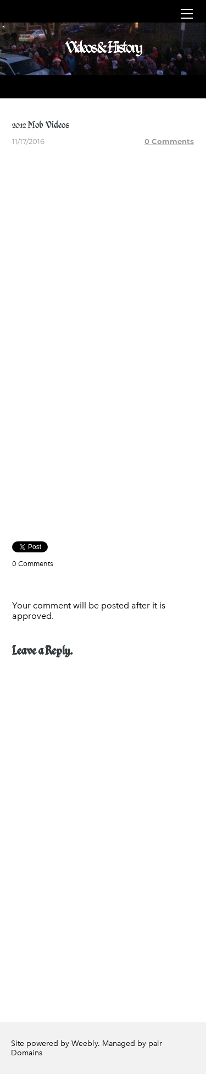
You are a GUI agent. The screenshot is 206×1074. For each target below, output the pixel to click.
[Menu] (187, 13)
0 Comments (169, 141)
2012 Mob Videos (40, 124)
